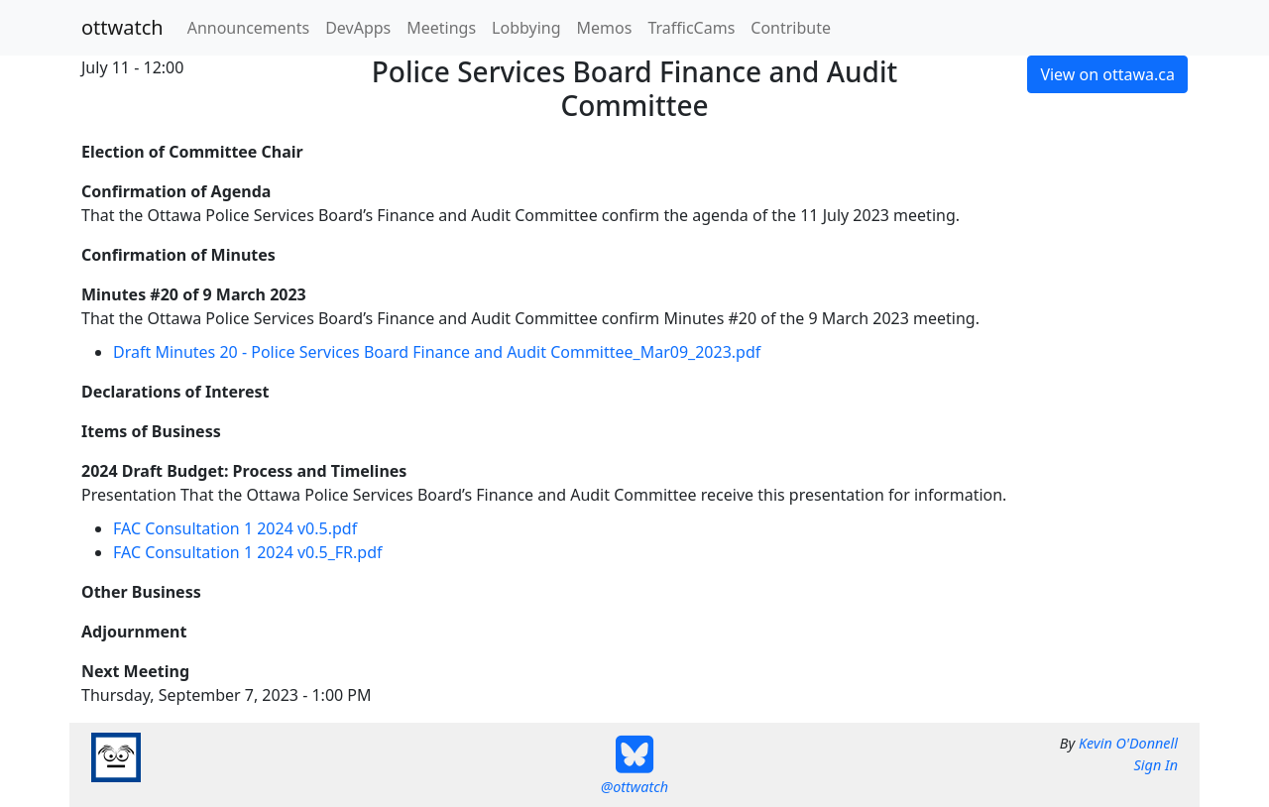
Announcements (248, 28)
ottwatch (122, 27)
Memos (605, 28)
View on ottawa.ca (1107, 74)
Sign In (1156, 764)
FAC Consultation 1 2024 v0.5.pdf (235, 528)
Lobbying (526, 28)
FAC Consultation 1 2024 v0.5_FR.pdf (248, 552)
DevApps (358, 28)
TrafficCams (691, 28)
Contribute (790, 28)
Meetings (441, 28)
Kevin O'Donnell (1128, 743)
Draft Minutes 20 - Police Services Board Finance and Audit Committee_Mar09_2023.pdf (436, 352)
